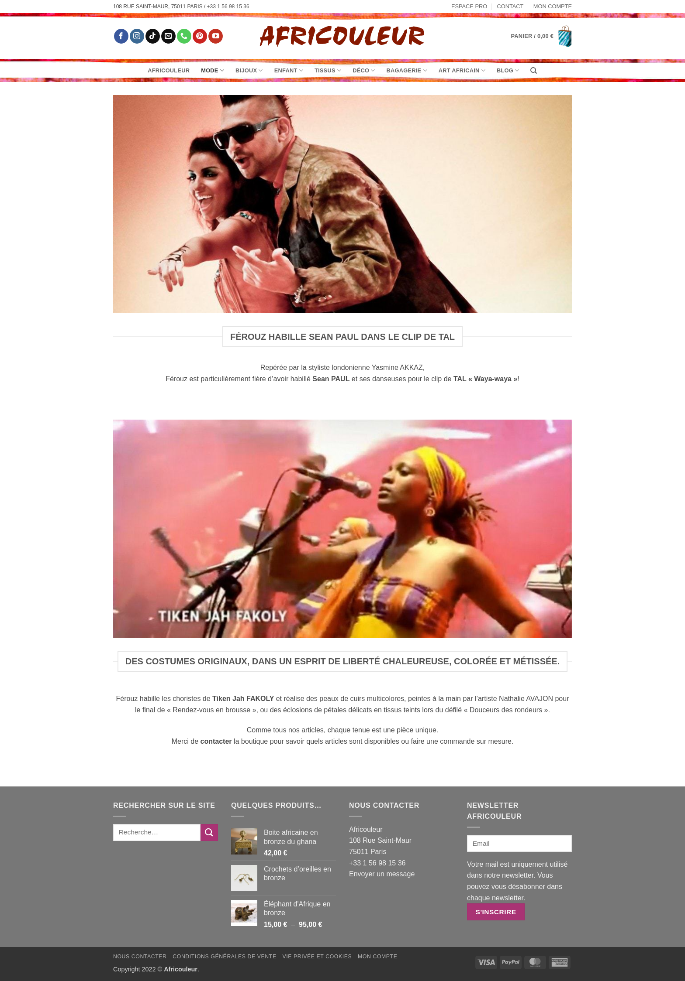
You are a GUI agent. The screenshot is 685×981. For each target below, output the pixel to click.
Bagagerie (407, 70)
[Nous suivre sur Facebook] (121, 36)
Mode (212, 70)
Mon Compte (552, 6)
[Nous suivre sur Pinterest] (200, 36)
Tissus (328, 70)
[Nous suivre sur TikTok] (152, 36)
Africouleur (169, 70)
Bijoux (249, 70)
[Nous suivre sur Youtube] (215, 36)
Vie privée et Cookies (317, 957)
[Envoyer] (209, 832)
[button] (541, 36)
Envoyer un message (382, 874)
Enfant (288, 70)
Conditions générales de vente (224, 957)
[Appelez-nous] (184, 36)
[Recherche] (533, 70)
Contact (510, 6)
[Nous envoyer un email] (168, 36)
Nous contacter (140, 957)
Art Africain (462, 70)
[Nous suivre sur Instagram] (137, 36)
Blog (508, 70)
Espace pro (469, 6)
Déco (364, 70)
